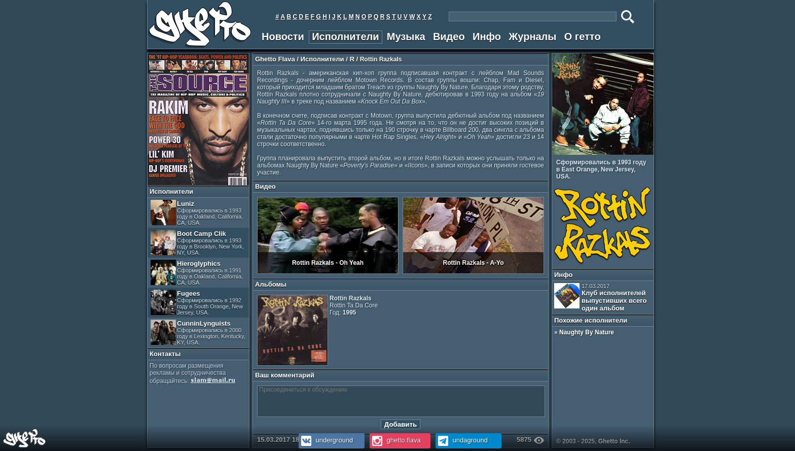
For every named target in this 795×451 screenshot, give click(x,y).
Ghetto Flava (275, 59)
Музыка (406, 36)
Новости (283, 36)
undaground (462, 440)
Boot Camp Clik (197, 243)
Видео (449, 36)
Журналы (532, 36)
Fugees (197, 303)
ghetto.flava (395, 440)
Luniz (197, 213)
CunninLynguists (198, 332)
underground (326, 440)
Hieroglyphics (197, 273)
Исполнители (345, 36)
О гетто (582, 36)
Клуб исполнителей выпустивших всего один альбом (600, 297)
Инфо (487, 36)
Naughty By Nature (586, 332)
